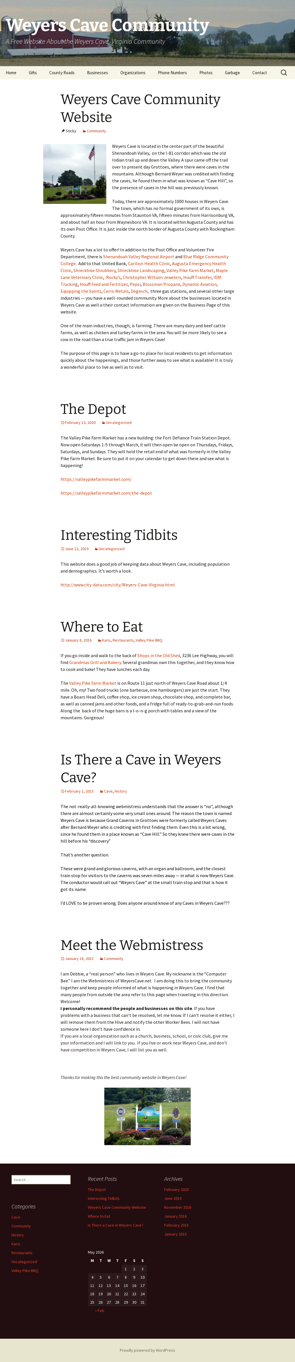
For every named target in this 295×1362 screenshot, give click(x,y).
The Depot (93, 409)
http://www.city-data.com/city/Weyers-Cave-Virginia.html (117, 585)
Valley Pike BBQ (149, 640)
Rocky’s (113, 277)
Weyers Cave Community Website (117, 1207)
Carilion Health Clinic (149, 263)
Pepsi (135, 284)
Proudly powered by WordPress (147, 1350)
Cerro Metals (116, 291)
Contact (259, 72)
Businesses (97, 72)
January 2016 (175, 1216)
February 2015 (176, 1225)
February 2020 (176, 1189)
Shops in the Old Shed (158, 655)
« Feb (99, 1310)
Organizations (132, 72)
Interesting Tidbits (119, 535)
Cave (108, 791)
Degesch (139, 291)
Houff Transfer (197, 277)
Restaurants (123, 640)
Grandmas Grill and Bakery (95, 662)
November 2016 (177, 1207)
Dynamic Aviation (199, 284)
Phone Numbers (172, 72)
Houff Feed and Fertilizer (104, 284)
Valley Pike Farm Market (190, 270)
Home (11, 72)
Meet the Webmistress (131, 945)
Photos (206, 72)
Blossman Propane (161, 284)
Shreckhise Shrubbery (94, 270)
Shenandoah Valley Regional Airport (138, 256)
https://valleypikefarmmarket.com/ (96, 479)
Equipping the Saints (80, 291)
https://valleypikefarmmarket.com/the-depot (106, 493)
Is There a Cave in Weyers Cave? (115, 1225)
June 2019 (172, 1198)
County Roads (62, 72)
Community (96, 130)
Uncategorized (119, 422)
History (121, 791)
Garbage (232, 72)
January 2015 (175, 1234)
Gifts (33, 72)
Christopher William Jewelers (152, 277)
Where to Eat (101, 627)
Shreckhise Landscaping (141, 270)
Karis (106, 640)
